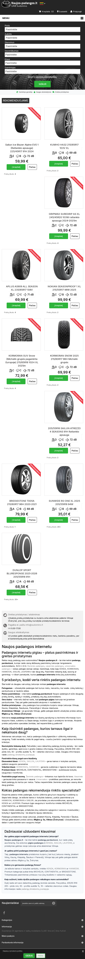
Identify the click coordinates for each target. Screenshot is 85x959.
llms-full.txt (61, 931)
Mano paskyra (8, 936)
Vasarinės (78, 776)
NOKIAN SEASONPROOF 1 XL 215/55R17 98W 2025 (64, 288)
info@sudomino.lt (34, 625)
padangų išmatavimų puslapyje (20, 754)
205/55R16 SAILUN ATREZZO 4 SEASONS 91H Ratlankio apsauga (64, 431)
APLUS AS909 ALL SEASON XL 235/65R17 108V (22, 288)
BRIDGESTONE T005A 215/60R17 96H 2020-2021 (22, 502)
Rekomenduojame (15, 100)
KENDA (22, 761)
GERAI (29, 955)
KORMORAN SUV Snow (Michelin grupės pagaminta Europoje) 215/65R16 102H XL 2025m (21, 360)
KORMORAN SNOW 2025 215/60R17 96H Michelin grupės (64, 359)
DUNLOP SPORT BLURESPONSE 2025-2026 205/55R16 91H (22, 573)
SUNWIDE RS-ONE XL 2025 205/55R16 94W (64, 502)
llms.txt (51, 931)
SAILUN (30, 761)
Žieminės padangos (35, 666)
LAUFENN (40, 761)
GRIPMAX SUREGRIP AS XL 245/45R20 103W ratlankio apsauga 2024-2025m (64, 217)
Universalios (41, 779)
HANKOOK (34, 767)
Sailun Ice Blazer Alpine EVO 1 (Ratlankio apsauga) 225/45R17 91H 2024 (22, 148)
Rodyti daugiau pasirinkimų (42, 77)
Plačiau (40, 956)
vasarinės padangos (55, 666)
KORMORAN (22, 767)
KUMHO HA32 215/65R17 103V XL (64, 146)
